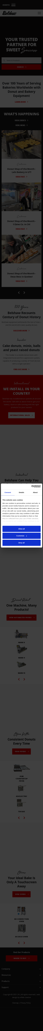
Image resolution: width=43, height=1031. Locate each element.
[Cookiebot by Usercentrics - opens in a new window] (31, 486)
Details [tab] (21, 492)
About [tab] (35, 492)
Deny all (22, 543)
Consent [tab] (8, 492)
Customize (21, 536)
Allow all (21, 529)
